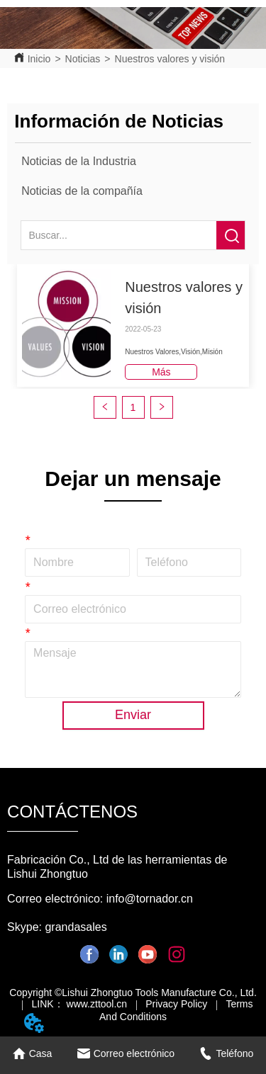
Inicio (39, 58)
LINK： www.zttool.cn (80, 1004)
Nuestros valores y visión (170, 58)
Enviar (133, 715)
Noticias (83, 58)
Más (161, 372)
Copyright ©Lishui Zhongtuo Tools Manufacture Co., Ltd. (133, 992)
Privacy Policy (176, 1004)
